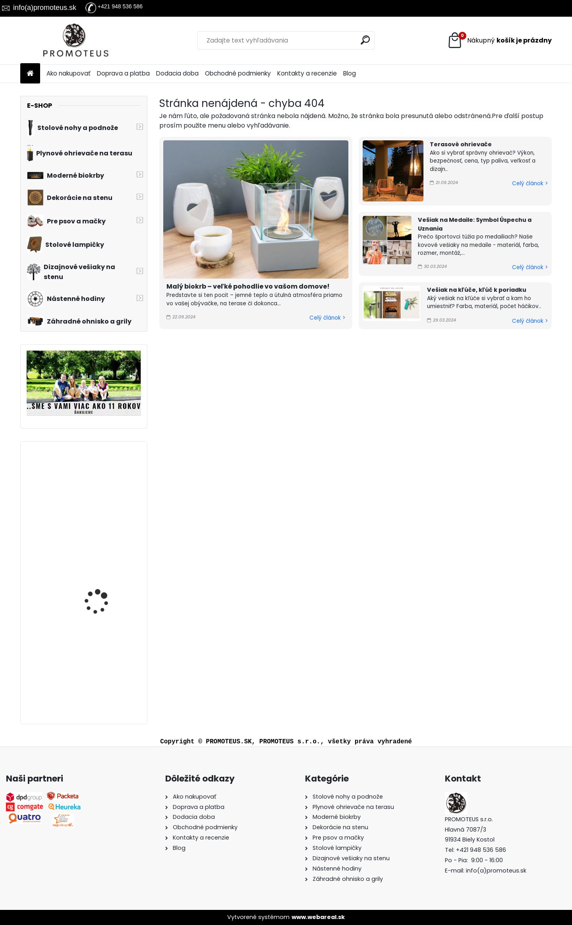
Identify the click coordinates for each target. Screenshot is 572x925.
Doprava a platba (123, 73)
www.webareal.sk (318, 917)
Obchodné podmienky (238, 73)
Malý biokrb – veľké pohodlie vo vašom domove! (248, 286)
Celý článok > (327, 318)
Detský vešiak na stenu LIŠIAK (104, 483)
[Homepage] (30, 74)
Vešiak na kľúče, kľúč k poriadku (476, 290)
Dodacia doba (177, 73)
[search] (365, 40)
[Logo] (74, 40)
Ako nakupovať (68, 73)
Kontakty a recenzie (307, 73)
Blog (349, 73)
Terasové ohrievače (461, 144)
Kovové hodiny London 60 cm (103, 578)
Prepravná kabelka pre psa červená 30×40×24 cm (105, 657)
